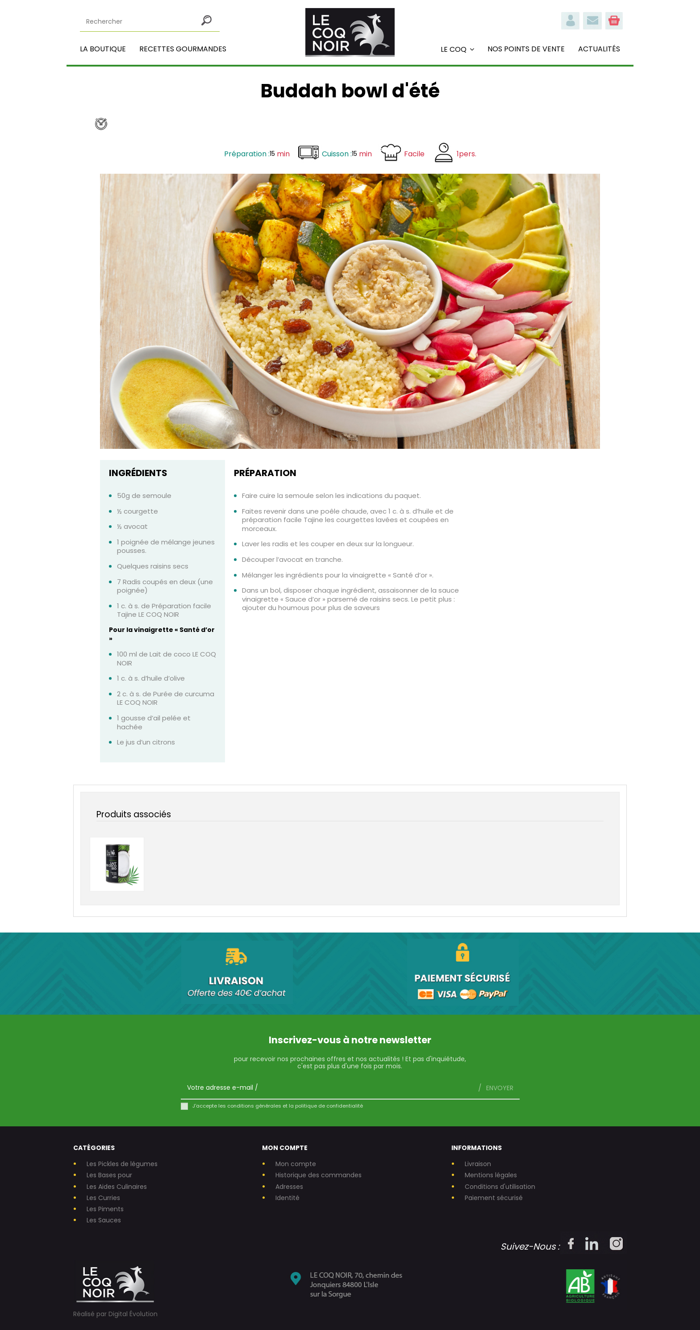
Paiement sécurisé (494, 1198)
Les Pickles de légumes (122, 1164)
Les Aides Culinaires (117, 1187)
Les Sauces (104, 1220)
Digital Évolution (133, 1313)
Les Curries (103, 1198)
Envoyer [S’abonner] (498, 1087)
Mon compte (295, 1164)
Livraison (478, 1164)
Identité (287, 1198)
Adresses (289, 1187)
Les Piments (105, 1209)
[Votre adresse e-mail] (326, 1088)
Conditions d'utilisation (500, 1187)
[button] (457, 49)
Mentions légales (491, 1175)
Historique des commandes (318, 1175)
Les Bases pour (109, 1175)
